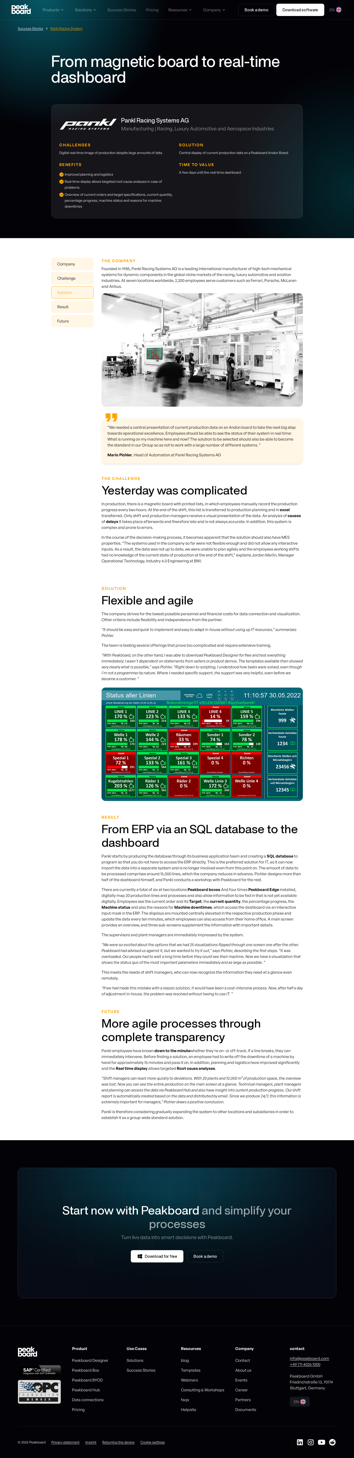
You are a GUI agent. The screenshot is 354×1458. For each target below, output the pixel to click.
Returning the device (118, 1442)
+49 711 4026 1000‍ (305, 1364)
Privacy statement (65, 1442)
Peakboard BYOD (87, 1380)
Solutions (135, 1360)
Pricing (78, 1409)
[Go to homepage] (21, 9)
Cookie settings (152, 1442)
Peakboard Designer (90, 1360)
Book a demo (256, 10)
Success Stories (141, 1370)
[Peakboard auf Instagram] (311, 1442)
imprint (90, 1442)
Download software (300, 10)
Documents (245, 1409)
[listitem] (202, 744)
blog (185, 1360)
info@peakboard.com (309, 1358)
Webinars (189, 1380)
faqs (185, 1399)
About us (243, 1370)
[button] (54, 10)
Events (241, 1380)
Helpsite (188, 1409)
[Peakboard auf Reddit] (332, 1442)
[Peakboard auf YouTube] (321, 1442)
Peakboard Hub (86, 1389)
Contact (242, 1360)
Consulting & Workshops (202, 1389)
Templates (190, 1370)
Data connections (87, 1399)
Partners (243, 1399)
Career (241, 1389)
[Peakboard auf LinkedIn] (300, 1442)
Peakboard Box (85, 1370)
